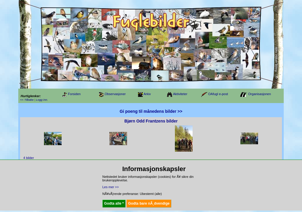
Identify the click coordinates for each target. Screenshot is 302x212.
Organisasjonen (259, 94)
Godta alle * (114, 203)
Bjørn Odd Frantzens (144, 121)
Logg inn (41, 99)
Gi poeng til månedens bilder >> (151, 111)
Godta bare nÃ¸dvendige (149, 203)
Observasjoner (115, 94)
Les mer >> (110, 187)
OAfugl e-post (218, 94)
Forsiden (74, 94)
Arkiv (147, 94)
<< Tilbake (27, 99)
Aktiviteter (180, 94)
